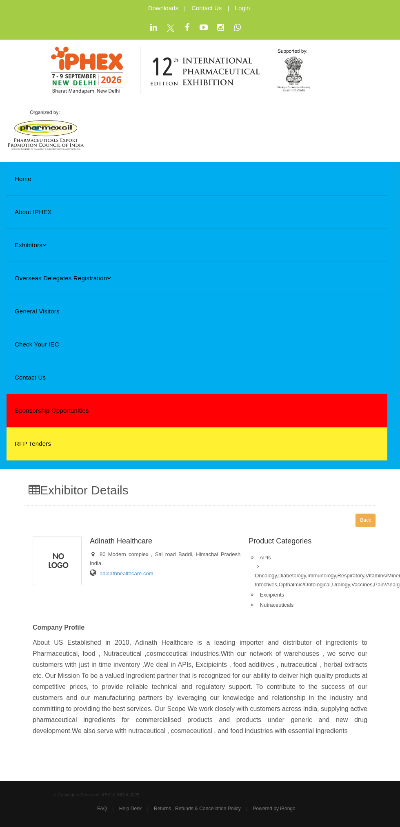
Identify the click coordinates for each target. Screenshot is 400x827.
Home (23, 178)
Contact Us (206, 7)
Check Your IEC (37, 344)
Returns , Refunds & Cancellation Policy (197, 808)
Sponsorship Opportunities (52, 410)
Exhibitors (31, 244)
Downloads (163, 7)
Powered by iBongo (274, 808)
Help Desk (130, 808)
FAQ (102, 808)
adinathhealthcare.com (126, 573)
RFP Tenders (33, 443)
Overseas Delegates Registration (63, 278)
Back (365, 520)
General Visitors (37, 311)
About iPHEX (33, 211)
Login (242, 7)
